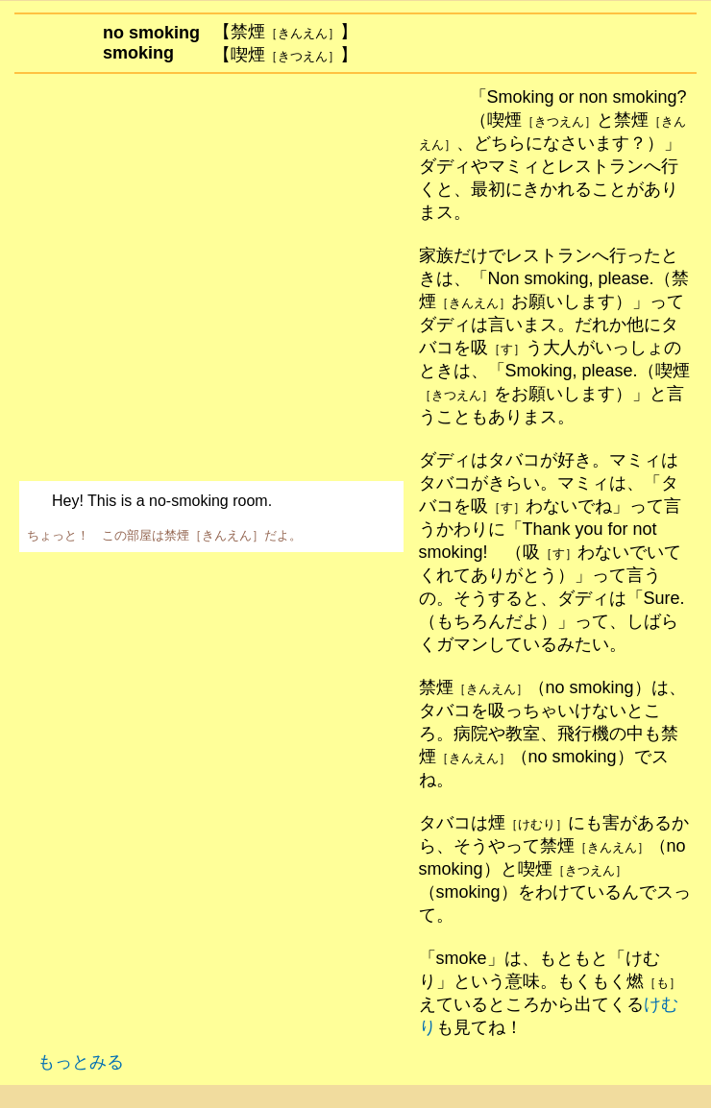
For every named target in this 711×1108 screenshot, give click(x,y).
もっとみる (73, 1062)
